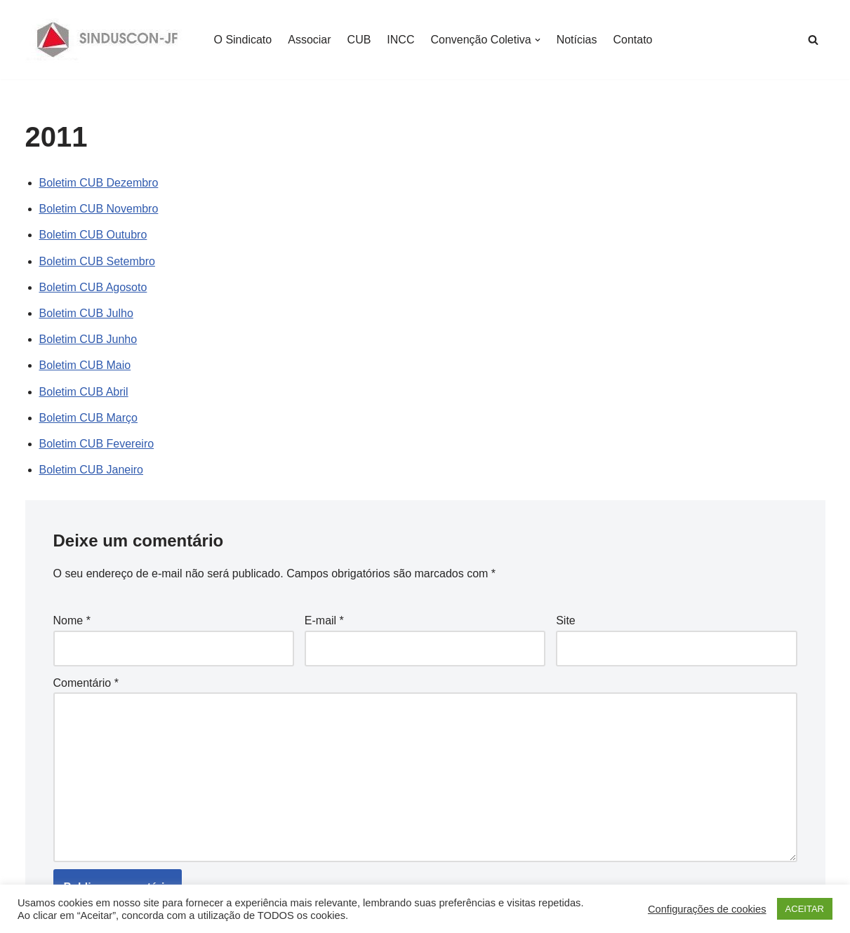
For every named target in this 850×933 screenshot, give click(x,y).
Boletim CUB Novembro (99, 209)
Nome (72, 620)
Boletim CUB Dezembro (99, 183)
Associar (309, 40)
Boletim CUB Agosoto (93, 287)
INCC (400, 40)
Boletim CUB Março (88, 418)
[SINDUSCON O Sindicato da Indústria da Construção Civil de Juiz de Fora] (107, 40)
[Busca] (813, 39)
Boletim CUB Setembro (97, 261)
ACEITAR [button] (804, 909)
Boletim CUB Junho (88, 339)
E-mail (324, 620)
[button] (537, 40)
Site (566, 620)
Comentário (86, 683)
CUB (359, 40)
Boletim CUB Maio (85, 365)
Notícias (577, 40)
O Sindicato (243, 40)
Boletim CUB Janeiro (91, 470)
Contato (632, 40)
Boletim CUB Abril (83, 392)
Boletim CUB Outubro (93, 235)
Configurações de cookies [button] (707, 909)
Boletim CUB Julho (86, 313)
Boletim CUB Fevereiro (96, 444)
